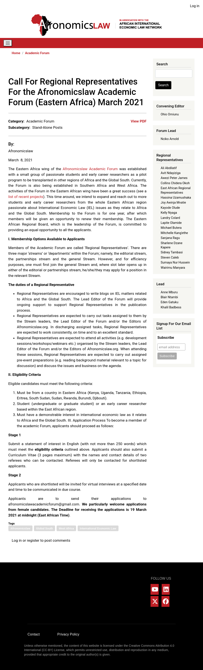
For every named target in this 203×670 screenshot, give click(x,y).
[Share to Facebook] (113, 67)
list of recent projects (25, 197)
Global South (44, 528)
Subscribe (165, 337)
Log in (194, 6)
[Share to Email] (143, 67)
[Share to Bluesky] (137, 67)
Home (16, 53)
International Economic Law (98, 528)
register (33, 540)
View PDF (138, 121)
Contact (34, 634)
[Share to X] (119, 67)
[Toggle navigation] (7, 43)
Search (163, 85)
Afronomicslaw (20, 151)
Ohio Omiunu (170, 114)
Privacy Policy (68, 634)
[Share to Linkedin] (131, 67)
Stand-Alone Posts (47, 127)
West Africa (66, 528)
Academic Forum (37, 53)
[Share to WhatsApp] (125, 67)
